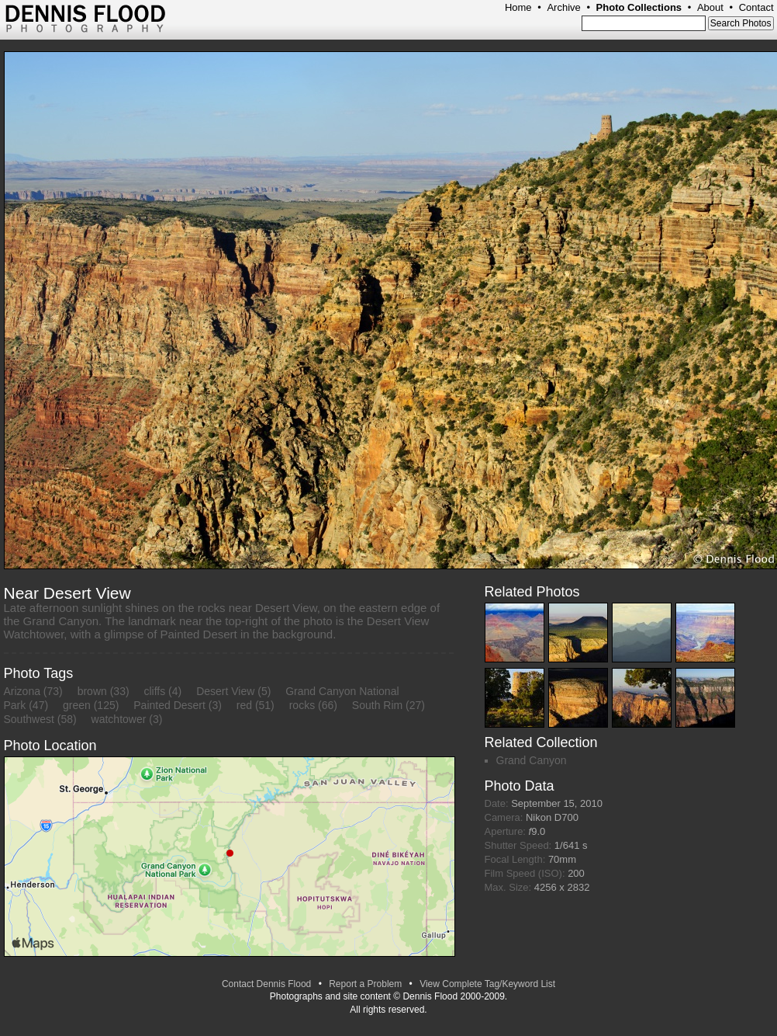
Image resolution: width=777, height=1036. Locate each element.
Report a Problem (365, 984)
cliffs (154, 691)
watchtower (119, 719)
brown (92, 691)
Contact (756, 7)
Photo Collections (639, 7)
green (77, 705)
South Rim (377, 705)
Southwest (29, 719)
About (710, 7)
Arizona (22, 691)
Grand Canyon (531, 760)
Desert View (225, 691)
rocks (302, 705)
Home (518, 7)
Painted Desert (169, 705)
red (244, 705)
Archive (563, 7)
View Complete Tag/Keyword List (487, 984)
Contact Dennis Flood (266, 984)
